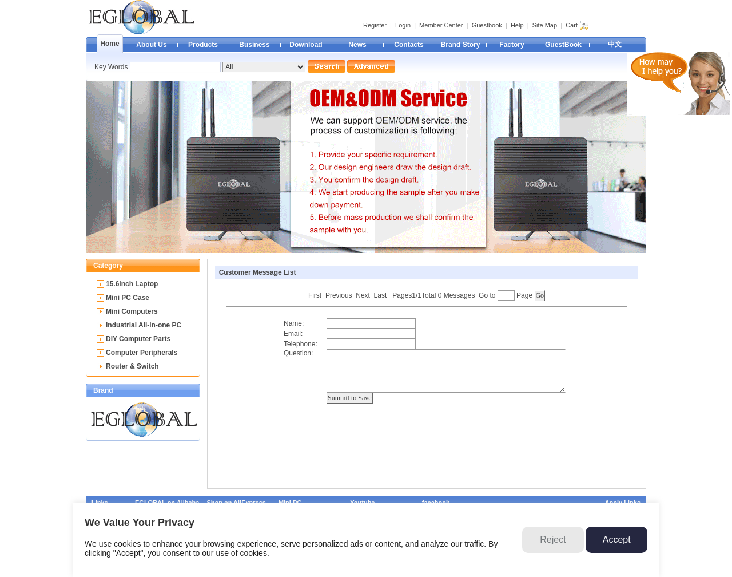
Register (375, 25)
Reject (553, 539)
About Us (151, 45)
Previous (338, 295)
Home (109, 43)
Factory (511, 45)
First (314, 295)
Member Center (441, 25)
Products (203, 45)
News (357, 45)
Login (403, 25)
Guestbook (487, 25)
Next (363, 295)
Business (254, 45)
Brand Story (460, 45)
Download (305, 45)
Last (380, 295)
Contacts (408, 45)
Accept (617, 539)
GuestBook (563, 45)
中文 (615, 44)
